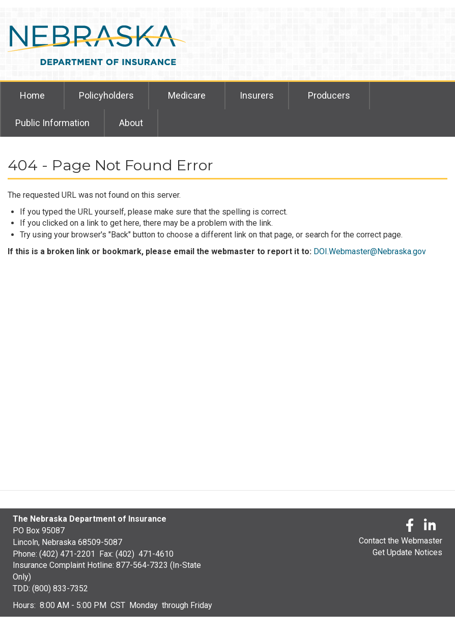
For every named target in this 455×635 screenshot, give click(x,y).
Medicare (187, 95)
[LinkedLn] (430, 527)
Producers (329, 95)
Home (32, 95)
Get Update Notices (407, 552)
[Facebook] (410, 527)
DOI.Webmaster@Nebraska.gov (370, 251)
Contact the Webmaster (400, 541)
